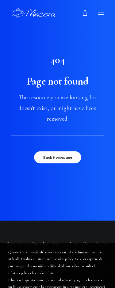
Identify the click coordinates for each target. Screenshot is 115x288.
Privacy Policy (79, 243)
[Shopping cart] (82, 13)
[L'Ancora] (33, 12)
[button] (101, 13)
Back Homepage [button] (57, 157)
